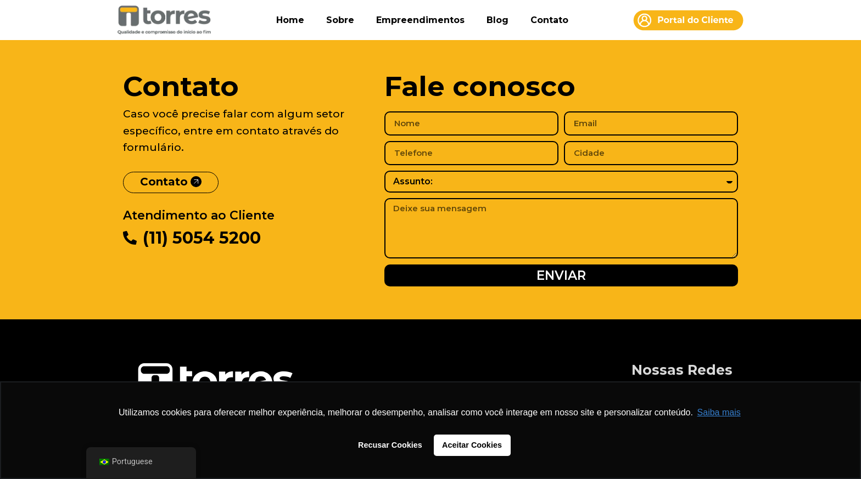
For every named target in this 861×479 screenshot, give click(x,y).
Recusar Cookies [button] (390, 445)
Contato (549, 20)
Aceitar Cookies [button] (472, 445)
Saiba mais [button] (719, 412)
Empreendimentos (420, 20)
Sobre (340, 20)
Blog (497, 20)
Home (290, 20)
